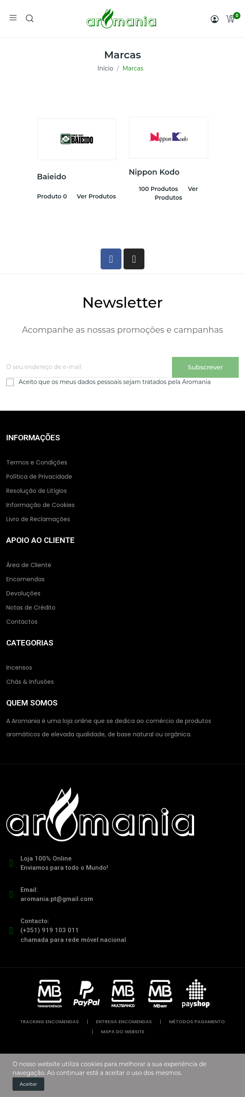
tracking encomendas (49, 1021)
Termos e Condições (36, 462)
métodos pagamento (197, 1021)
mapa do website (122, 1031)
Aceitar (28, 1084)
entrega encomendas (124, 1021)
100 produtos (158, 189)
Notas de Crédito (31, 607)
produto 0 (52, 196)
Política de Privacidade (39, 476)
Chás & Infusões (30, 682)
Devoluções (23, 593)
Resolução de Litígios (36, 491)
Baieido (51, 176)
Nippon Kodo (154, 172)
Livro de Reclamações (38, 519)
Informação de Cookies (40, 505)
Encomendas (25, 579)
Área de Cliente (28, 565)
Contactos (22, 622)
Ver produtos (96, 196)
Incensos (19, 667)
